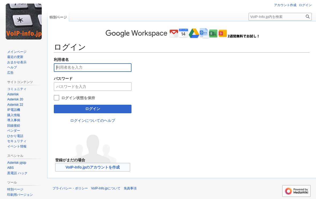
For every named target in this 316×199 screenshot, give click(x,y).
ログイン (92, 109)
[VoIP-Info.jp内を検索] (280, 17)
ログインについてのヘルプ (92, 120)
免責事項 (130, 188)
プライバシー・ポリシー (70, 188)
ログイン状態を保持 (78, 98)
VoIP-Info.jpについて (106, 188)
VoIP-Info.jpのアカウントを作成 (93, 167)
